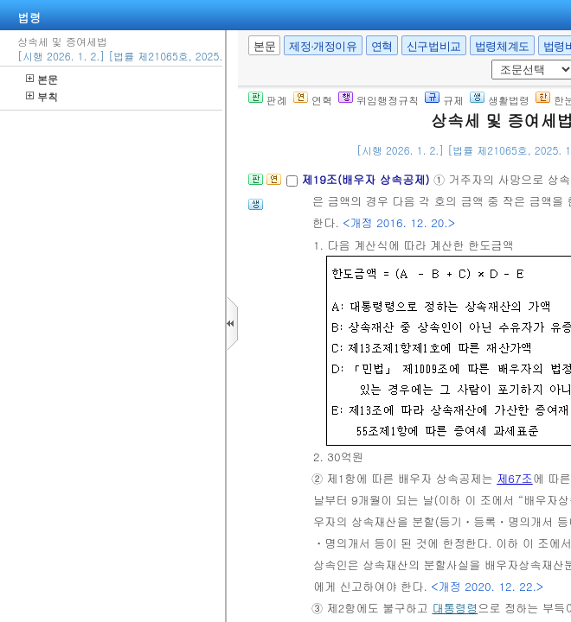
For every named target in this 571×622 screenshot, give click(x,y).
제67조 (515, 478)
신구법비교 (434, 46)
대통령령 (455, 608)
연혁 (382, 46)
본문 (42, 79)
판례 (267, 99)
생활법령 (499, 99)
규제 (444, 99)
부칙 (42, 96)
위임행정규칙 (378, 99)
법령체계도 (502, 46)
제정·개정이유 (322, 46)
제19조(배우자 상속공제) (367, 179)
